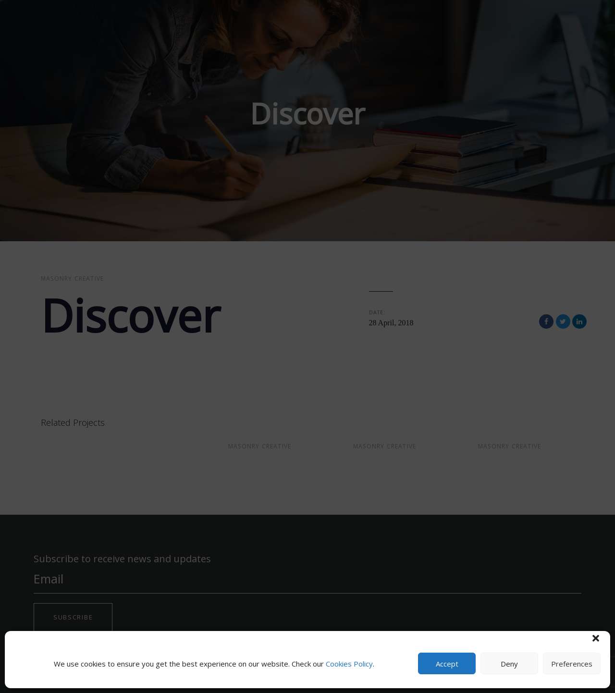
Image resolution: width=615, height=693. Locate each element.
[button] (596, 638)
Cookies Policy (349, 663)
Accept (447, 663)
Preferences (571, 663)
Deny (509, 663)
